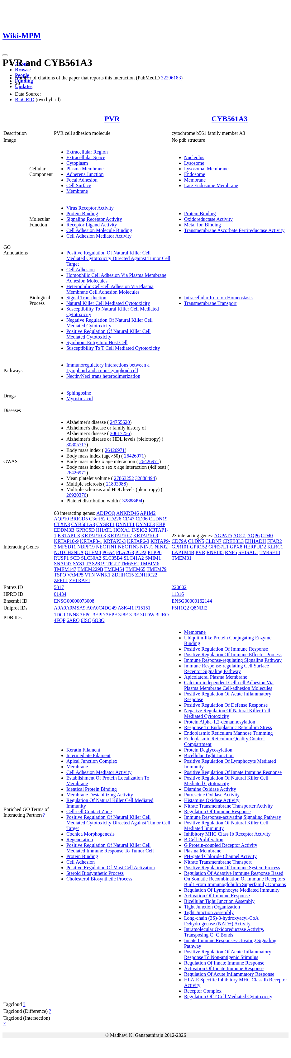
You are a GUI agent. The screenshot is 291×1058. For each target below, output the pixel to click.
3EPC (85, 614)
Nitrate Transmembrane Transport (218, 862)
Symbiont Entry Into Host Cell (96, 342)
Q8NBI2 (199, 607)
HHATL (104, 530)
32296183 (171, 77)
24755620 (120, 422)
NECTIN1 (106, 546)
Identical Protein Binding (91, 789)
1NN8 (72, 614)
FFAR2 (274, 541)
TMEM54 (114, 569)
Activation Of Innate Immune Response (224, 968)
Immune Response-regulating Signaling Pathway (233, 660)
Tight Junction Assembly (209, 912)
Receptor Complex (203, 991)
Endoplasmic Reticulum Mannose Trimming (228, 733)
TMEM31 (182, 558)
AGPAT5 (223, 535)
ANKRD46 (127, 513)
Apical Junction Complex (91, 761)
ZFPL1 (61, 580)
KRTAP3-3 (114, 541)
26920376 (76, 495)
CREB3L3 (233, 541)
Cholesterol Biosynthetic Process (99, 878)
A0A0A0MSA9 (69, 607)
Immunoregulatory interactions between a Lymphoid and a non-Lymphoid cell (108, 367)
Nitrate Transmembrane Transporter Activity (228, 806)
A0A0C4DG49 (101, 607)
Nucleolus (194, 157)
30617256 (120, 433)
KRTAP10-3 (93, 535)
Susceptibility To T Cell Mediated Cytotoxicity (113, 348)
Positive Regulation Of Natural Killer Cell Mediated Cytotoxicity (108, 334)
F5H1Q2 (180, 607)
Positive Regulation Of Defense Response (226, 705)
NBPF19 (86, 546)
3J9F (134, 614)
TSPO (60, 574)
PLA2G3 (125, 552)
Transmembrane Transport (210, 303)
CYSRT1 (105, 524)
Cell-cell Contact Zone (89, 811)
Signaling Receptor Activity (94, 219)
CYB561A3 (230, 119)
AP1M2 (148, 513)
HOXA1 (121, 530)
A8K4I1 (125, 607)
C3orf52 (97, 518)
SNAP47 (63, 563)
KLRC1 (275, 546)
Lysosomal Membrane (206, 168)
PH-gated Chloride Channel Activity (220, 856)
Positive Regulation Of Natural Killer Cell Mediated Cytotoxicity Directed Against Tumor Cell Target (118, 258)
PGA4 (108, 552)
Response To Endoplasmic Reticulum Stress (228, 727)
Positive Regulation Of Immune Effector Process (233, 654)
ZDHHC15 (123, 574)
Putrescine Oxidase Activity (212, 794)
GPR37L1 (218, 546)
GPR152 (198, 546)
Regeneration (79, 839)
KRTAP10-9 (66, 541)
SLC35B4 (112, 558)
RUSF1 (61, 558)
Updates (23, 86)
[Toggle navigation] (4, 55)
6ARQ (73, 620)
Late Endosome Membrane (211, 185)
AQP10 (61, 518)
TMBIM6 (149, 563)
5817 (59, 587)
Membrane (77, 191)
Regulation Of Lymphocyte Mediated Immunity (232, 890)
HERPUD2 (255, 546)
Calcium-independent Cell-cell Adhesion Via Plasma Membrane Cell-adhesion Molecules (229, 685)
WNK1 (103, 574)
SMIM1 (153, 558)
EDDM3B (64, 530)
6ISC (86, 620)
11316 (178, 594)
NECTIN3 (128, 546)
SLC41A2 (134, 558)
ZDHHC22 (146, 574)
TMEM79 (156, 569)
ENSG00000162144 (192, 601)
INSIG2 (139, 530)
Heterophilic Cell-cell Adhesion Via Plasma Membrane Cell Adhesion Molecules (110, 289)
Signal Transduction (86, 297)
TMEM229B (90, 569)
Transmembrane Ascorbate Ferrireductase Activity (234, 230)
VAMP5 (75, 574)
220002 (179, 587)
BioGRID (24, 99)
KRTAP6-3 (138, 541)
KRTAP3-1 (91, 541)
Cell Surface (78, 185)
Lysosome (194, 163)
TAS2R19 (96, 563)
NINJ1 (146, 546)
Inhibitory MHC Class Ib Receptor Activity (227, 834)
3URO (162, 614)
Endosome (194, 174)
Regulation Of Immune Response (217, 811)
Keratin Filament (83, 749)
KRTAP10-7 (119, 535)
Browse (23, 69)
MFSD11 (67, 546)
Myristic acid (79, 398)
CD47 (128, 518)
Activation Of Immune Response (217, 895)
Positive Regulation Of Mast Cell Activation (110, 867)
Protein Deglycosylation (208, 749)
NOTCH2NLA (68, 552)
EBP (160, 524)
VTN (90, 574)
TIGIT (113, 563)
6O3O (98, 620)
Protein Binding (82, 213)
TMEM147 (65, 569)
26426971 (115, 450)
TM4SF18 (270, 552)
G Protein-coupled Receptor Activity (220, 845)
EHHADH (255, 541)
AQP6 (253, 535)
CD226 (114, 518)
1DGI (59, 614)
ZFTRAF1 (79, 580)
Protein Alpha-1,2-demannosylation (219, 721)
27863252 (124, 478)
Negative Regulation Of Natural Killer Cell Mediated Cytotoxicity (109, 322)
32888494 (145, 478)
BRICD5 (79, 518)
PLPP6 (154, 552)
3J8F (123, 614)
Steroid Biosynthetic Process (95, 873)
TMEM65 (136, 569)
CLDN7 (213, 541)
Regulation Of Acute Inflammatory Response (229, 974)
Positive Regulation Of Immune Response (226, 649)
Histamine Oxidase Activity (212, 800)
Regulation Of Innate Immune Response (224, 962)
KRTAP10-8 (145, 535)
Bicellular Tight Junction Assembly (219, 901)
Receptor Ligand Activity (91, 224)
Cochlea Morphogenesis (90, 834)
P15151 (142, 607)
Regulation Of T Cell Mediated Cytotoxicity (228, 996)
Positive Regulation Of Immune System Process (232, 867)
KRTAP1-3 (69, 535)
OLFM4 (93, 552)
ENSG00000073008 (74, 601)
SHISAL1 (248, 552)
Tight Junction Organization (212, 906)
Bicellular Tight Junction (209, 755)
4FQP (59, 620)
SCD (75, 558)
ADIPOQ (105, 513)
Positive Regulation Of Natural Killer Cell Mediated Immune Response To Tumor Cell (110, 847)
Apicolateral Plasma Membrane (215, 677)
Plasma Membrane (85, 168)
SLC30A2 (91, 558)
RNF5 (231, 552)
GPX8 (236, 546)
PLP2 (140, 552)
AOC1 (239, 535)
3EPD (99, 614)
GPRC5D (85, 530)
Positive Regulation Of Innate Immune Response (233, 772)
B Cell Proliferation (203, 839)
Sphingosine (78, 393)
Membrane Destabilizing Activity (99, 794)
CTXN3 (62, 524)
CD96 (142, 518)
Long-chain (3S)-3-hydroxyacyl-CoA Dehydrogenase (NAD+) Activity (221, 920)
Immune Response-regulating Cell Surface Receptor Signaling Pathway (226, 668)
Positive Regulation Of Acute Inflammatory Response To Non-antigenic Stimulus (227, 954)
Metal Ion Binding (202, 224)
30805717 (76, 444)
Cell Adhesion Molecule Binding (99, 230)
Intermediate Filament (88, 755)
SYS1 (78, 563)
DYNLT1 (125, 524)
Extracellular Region (87, 151)
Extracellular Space (85, 157)
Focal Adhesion (82, 180)
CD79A (179, 541)
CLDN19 (158, 518)
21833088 (116, 483)
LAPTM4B (183, 552)
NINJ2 (161, 546)
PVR (112, 119)
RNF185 (215, 552)
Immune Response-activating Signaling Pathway (232, 817)
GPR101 (180, 546)
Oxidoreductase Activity (208, 219)
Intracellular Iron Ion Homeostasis (218, 297)
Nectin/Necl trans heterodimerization (103, 376)
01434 (60, 594)
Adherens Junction (85, 174)
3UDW (147, 614)
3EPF (111, 614)
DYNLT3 (145, 524)
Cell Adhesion (80, 269)
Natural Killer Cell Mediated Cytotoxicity (108, 303)
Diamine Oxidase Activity (210, 789)
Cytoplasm (77, 163)
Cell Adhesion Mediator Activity (98, 236)
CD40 (267, 535)
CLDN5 (196, 541)
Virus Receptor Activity (90, 208)
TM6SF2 (130, 563)
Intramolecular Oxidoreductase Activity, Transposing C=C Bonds (224, 932)
